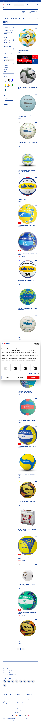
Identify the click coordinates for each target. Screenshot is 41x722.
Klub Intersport (30, 703)
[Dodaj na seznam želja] (36, 29)
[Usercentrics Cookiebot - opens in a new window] (33, 344)
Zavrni (7, 377)
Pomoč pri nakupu (19, 698)
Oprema (18, 11)
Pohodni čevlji (6, 709)
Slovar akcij (17, 706)
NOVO (32, 8)
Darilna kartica (30, 701)
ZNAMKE (20, 8)
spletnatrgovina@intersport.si (11, 674)
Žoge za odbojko (23, 11)
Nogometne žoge (7, 701)
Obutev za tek (6, 697)
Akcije (24, 8)
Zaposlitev (29, 699)
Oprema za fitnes (7, 707)
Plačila (16, 708)
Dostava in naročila (19, 700)
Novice (28, 709)
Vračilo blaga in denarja (20, 702)
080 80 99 (7, 668)
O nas (28, 697)
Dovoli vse (33, 377)
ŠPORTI (4, 8)
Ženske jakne (6, 703)
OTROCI (16, 8)
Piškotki (5, 716)
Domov (4, 11)
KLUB (35, 8)
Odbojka (13, 11)
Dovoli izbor (20, 377)
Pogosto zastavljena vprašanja (19, 711)
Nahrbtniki (5, 711)
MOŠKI (8, 8)
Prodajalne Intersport (31, 707)
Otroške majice (6, 705)
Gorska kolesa (6, 699)
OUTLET (28, 8)
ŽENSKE (12, 8)
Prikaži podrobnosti (32, 373)
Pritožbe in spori (11, 716)
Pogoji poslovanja (19, 704)
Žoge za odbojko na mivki (33, 11)
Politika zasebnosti (30, 715)
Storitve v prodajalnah (32, 705)
